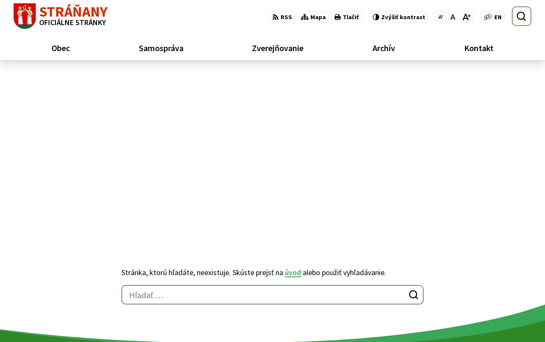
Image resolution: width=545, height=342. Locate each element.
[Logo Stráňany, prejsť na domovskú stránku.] (61, 16)
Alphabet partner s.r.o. (124, 247)
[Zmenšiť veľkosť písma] (441, 17)
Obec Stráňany (83, 255)
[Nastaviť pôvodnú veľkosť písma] (453, 17)
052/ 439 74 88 (480, 294)
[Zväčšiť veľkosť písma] (466, 17)
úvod (293, 107)
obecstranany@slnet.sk (495, 304)
